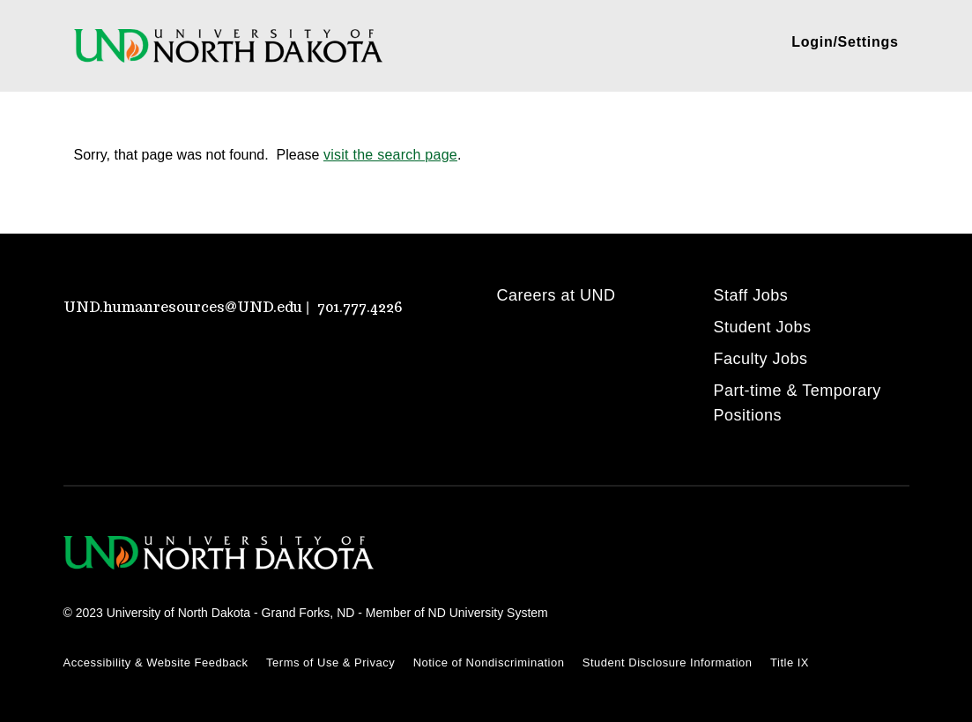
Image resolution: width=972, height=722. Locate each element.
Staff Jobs (751, 295)
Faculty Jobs (761, 359)
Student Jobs (763, 327)
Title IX (789, 662)
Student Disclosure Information (667, 662)
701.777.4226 (360, 307)
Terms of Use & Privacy (330, 662)
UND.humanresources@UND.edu (182, 307)
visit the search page (390, 154)
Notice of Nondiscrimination (489, 662)
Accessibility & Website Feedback (156, 662)
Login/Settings (844, 41)
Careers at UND (556, 295)
